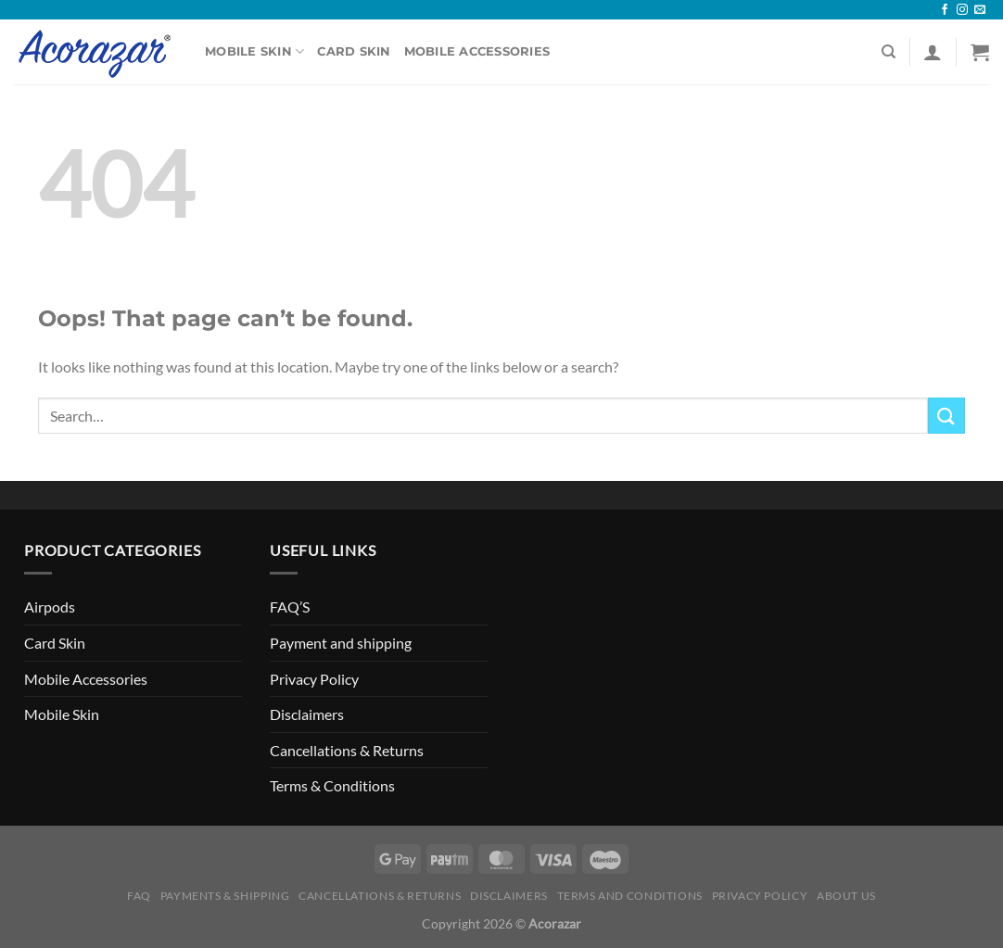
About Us (846, 896)
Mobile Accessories (477, 51)
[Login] (932, 52)
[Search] (888, 52)
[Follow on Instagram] (962, 10)
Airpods (49, 606)
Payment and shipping (341, 642)
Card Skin (353, 51)
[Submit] (946, 416)
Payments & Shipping (225, 896)
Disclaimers (307, 714)
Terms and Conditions (630, 896)
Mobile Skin (254, 51)
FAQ (139, 896)
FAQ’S (290, 606)
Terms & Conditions (332, 785)
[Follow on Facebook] (944, 10)
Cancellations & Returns (347, 750)
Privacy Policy (314, 679)
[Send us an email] (979, 10)
